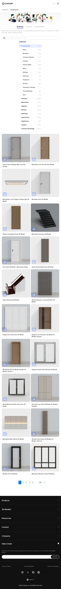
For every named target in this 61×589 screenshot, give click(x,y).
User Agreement (29, 566)
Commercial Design (27, 128)
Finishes (29, 26)
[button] (36, 482)
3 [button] (26, 482)
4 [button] (29, 482)
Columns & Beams (28, 57)
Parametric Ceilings (29, 87)
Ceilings (25, 61)
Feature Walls (27, 64)
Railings (25, 72)
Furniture (24, 98)
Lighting (24, 106)
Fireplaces (26, 79)
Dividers (25, 83)
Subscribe (55, 556)
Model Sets (25, 102)
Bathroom (24, 113)
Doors (24, 49)
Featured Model (39, 26)
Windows (26, 53)
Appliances (25, 121)
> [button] (44, 482)
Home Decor (25, 117)
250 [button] (40, 482)
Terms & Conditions (53, 566)
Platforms (26, 76)
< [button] (16, 482)
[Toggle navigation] (58, 3)
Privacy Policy (6, 566)
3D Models (5, 9)
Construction (25, 46)
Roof (24, 95)
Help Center (7, 544)
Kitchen (23, 110)
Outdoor (24, 125)
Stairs (24, 68)
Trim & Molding (27, 91)
